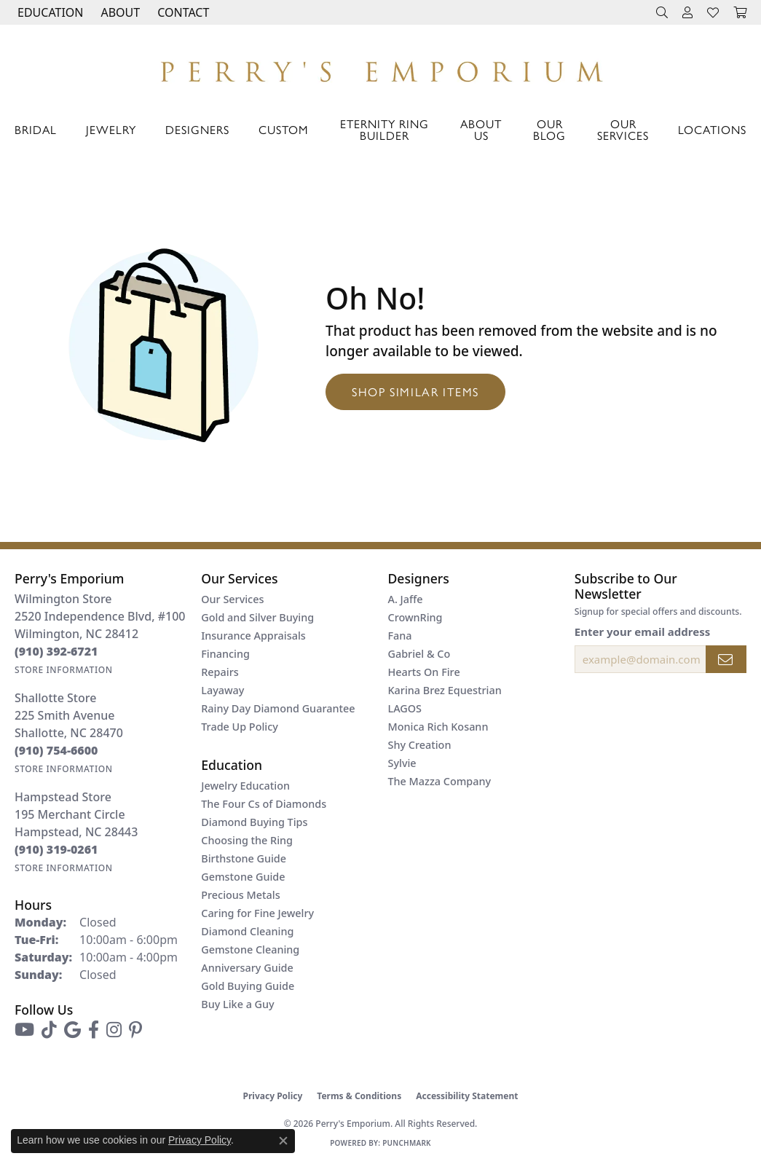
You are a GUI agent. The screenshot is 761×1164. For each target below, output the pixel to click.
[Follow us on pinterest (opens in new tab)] (135, 1030)
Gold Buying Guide (247, 986)
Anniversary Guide (247, 968)
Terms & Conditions (359, 1096)
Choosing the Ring (247, 840)
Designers (197, 129)
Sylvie (402, 763)
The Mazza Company (440, 781)
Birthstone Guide (243, 858)
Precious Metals (240, 895)
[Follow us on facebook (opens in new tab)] (93, 1030)
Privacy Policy (273, 1096)
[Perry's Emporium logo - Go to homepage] (380, 68)
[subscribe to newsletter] (726, 659)
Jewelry (111, 129)
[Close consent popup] (283, 1140)
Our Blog (549, 129)
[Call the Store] (56, 651)
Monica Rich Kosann (438, 727)
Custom (283, 129)
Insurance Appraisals (253, 635)
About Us (481, 129)
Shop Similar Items (415, 391)
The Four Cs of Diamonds (263, 804)
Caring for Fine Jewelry (257, 913)
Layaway (222, 690)
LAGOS (405, 708)
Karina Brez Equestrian (445, 690)
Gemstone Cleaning (250, 949)
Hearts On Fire (424, 672)
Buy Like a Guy (237, 1004)
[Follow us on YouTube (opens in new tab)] (24, 1030)
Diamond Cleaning (247, 931)
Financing (225, 654)
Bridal (36, 129)
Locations (712, 129)
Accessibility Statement (467, 1096)
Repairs (219, 672)
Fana (400, 635)
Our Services (623, 129)
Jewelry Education (245, 786)
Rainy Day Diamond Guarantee (278, 708)
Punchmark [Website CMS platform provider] (406, 1143)
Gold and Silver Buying (257, 617)
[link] (181, 12)
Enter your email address (643, 631)
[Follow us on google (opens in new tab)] (72, 1030)
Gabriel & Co (419, 654)
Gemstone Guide (243, 877)
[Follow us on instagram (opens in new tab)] (114, 1030)
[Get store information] (64, 670)
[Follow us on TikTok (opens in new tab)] (49, 1030)
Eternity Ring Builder (384, 129)
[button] (49, 12)
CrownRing (415, 617)
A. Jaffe (405, 599)
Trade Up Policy (239, 727)
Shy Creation (420, 745)
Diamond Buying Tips (254, 822)
